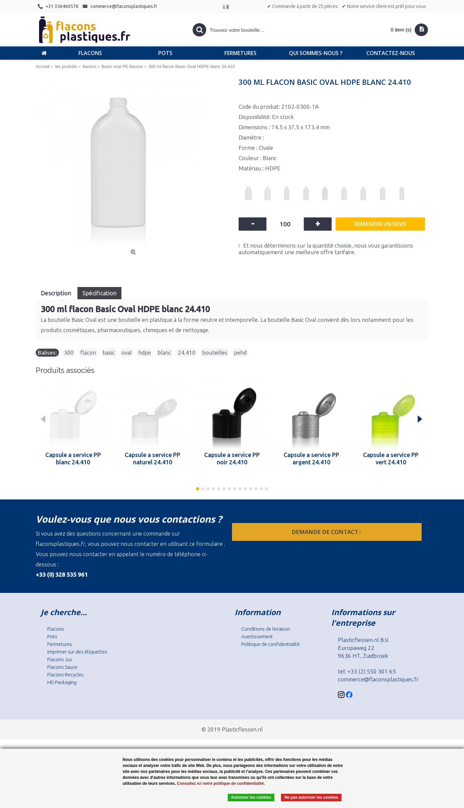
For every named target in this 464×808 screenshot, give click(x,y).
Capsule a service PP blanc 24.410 (73, 458)
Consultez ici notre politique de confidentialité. (221, 783)
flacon (88, 352)
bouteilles (214, 352)
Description (56, 293)
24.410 (187, 352)
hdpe (144, 352)
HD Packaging (61, 682)
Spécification (99, 293)
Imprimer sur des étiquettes (77, 652)
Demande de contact (327, 532)
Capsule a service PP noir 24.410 (232, 458)
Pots (52, 636)
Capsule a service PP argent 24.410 (311, 458)
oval (126, 352)
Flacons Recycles (65, 674)
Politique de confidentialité (270, 644)
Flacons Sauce (62, 667)
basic (109, 352)
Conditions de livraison (265, 629)
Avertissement (257, 636)
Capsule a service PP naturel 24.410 (152, 458)
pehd (240, 352)
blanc (164, 352)
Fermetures (59, 644)
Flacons (55, 629)
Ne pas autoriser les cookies (311, 797)
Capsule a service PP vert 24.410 (391, 458)
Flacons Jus (59, 659)
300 (69, 352)
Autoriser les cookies (251, 797)
